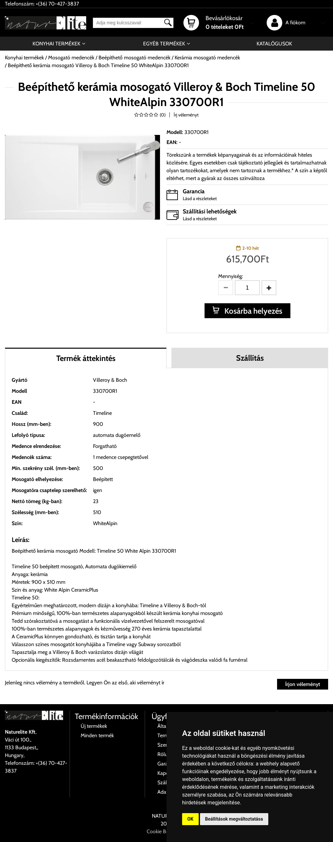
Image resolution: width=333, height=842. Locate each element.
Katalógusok (274, 44)
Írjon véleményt (302, 684)
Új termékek (94, 726)
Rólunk (165, 754)
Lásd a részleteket (200, 198)
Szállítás (250, 358)
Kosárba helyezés (252, 311)
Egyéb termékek (164, 44)
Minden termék (97, 735)
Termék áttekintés (85, 358)
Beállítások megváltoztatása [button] (234, 819)
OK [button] (190, 819)
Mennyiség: (230, 276)
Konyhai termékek (56, 44)
